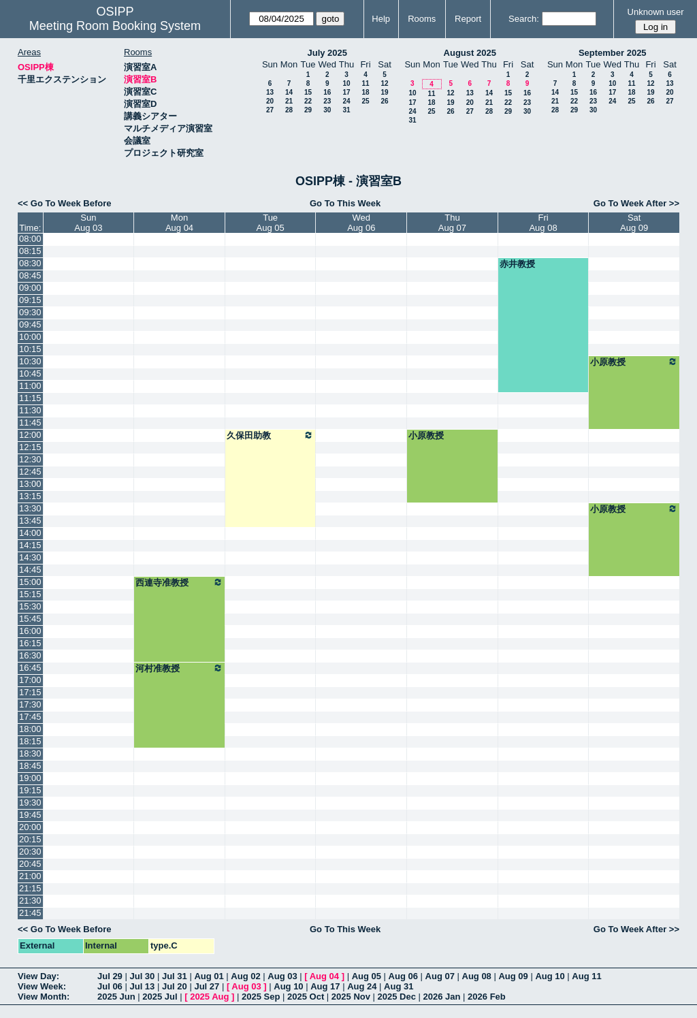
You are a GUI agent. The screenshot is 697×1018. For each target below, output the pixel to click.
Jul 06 (110, 986)
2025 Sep (261, 996)
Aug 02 (245, 976)
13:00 (30, 484)
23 (327, 101)
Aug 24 (361, 986)
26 (384, 101)
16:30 (30, 655)
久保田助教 (270, 435)
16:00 (30, 631)
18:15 (30, 741)
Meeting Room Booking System (115, 26)
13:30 (30, 508)
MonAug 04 (179, 222)
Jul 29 (110, 976)
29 (308, 110)
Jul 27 (206, 986)
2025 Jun (116, 996)
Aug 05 (366, 976)
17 (346, 92)
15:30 (30, 606)
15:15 (30, 594)
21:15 (30, 888)
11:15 (30, 398)
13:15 (30, 496)
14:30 (30, 557)
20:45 (30, 864)
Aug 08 (476, 976)
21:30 (30, 900)
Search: (523, 19)
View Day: (38, 976)
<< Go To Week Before (65, 203)
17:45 (30, 717)
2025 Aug (209, 996)
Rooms (422, 19)
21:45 (30, 913)
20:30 (30, 851)
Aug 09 (513, 976)
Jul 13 (142, 986)
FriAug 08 (543, 222)
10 (346, 83)
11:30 (30, 410)
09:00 (30, 288)
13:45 (30, 520)
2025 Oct (305, 996)
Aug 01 (208, 976)
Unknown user (656, 12)
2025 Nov (350, 996)
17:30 (30, 704)
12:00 (30, 435)
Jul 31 (174, 976)
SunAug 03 (88, 222)
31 (346, 110)
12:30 (30, 459)
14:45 (30, 569)
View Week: (42, 986)
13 (270, 92)
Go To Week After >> (636, 203)
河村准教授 (179, 668)
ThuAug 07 (452, 222)
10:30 (30, 361)
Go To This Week (345, 203)
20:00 (30, 827)
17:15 (30, 692)
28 (289, 110)
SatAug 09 (634, 222)
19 (384, 92)
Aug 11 (586, 976)
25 (365, 101)
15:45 (30, 619)
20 (270, 101)
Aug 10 (549, 976)
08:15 (30, 251)
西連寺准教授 (179, 582)
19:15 (30, 790)
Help (381, 19)
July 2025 (327, 53)
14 (289, 92)
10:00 (30, 337)
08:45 (30, 275)
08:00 (30, 239)
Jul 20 (174, 986)
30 (327, 110)
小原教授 (634, 361)
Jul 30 (142, 976)
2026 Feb (487, 996)
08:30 (30, 263)
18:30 (30, 753)
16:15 (30, 643)
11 (365, 83)
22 (308, 101)
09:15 (30, 300)
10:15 (30, 349)
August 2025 (470, 53)
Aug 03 (282, 976)
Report (468, 19)
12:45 (30, 471)
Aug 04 (324, 976)
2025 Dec (397, 996)
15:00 (30, 582)
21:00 (30, 876)
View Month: (43, 996)
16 (327, 92)
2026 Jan (442, 996)
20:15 (30, 839)
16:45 (30, 668)
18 (365, 92)
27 (270, 110)
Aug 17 (325, 986)
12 (384, 83)
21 (289, 101)
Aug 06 (403, 976)
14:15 (30, 545)
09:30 (30, 312)
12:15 (30, 447)
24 (346, 101)
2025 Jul (159, 996)
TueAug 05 (271, 222)
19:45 (30, 815)
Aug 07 (440, 976)
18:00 (30, 729)
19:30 (30, 802)
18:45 (30, 766)
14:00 (30, 533)
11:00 (30, 386)
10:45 (30, 373)
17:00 (30, 680)
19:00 (30, 778)
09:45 (30, 324)
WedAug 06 (361, 222)
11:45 (30, 422)
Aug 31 (398, 986)
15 (308, 92)
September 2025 (613, 53)
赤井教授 (517, 264)
